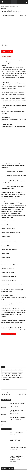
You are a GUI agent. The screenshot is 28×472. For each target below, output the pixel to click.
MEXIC (3, 375)
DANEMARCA (4, 369)
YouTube (12, 334)
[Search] (26, 2)
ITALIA (9, 373)
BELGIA (11, 367)
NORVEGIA (8, 375)
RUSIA (10, 377)
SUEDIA (21, 377)
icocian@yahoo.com (6, 56)
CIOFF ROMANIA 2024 (15, 440)
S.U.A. (13, 377)
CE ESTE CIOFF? (22, 394)
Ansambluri (7, 6)
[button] (2, 2)
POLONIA (18, 375)
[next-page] (5, 425)
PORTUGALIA (4, 377)
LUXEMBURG (14, 373)
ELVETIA (10, 369)
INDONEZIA (4, 373)
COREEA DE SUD (22, 367)
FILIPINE (14, 369)
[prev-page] (2, 425)
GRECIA (9, 371)
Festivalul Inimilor (5, 394)
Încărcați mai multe (14, 464)
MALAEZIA (20, 373)
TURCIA (3, 379)
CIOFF (6, 15)
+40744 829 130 (5, 58)
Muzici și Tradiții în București (16, 432)
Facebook (5, 334)
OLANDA (13, 375)
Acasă (2, 6)
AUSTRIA (7, 367)
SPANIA (17, 377)
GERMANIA (4, 371)
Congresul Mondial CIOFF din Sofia (18, 447)
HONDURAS (20, 371)
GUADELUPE (14, 371)
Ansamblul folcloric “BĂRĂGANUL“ (18, 417)
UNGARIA (8, 379)
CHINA (16, 367)
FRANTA (19, 369)
